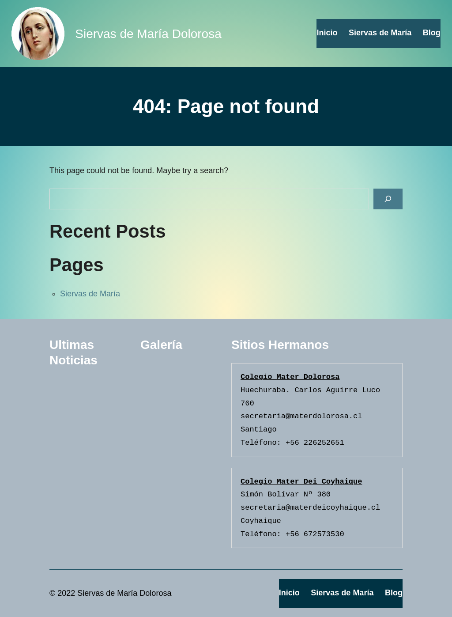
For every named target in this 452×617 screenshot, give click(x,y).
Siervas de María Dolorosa (148, 34)
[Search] (388, 199)
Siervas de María (90, 293)
